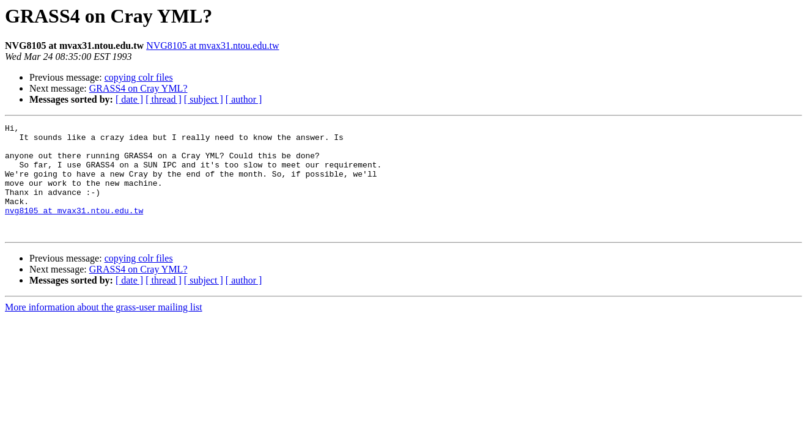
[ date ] (129, 99)
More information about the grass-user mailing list (103, 329)
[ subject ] (203, 99)
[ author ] (244, 99)
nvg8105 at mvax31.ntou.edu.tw (74, 228)
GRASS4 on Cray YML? (138, 88)
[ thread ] (164, 99)
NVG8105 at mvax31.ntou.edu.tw (212, 45)
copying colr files (139, 77)
